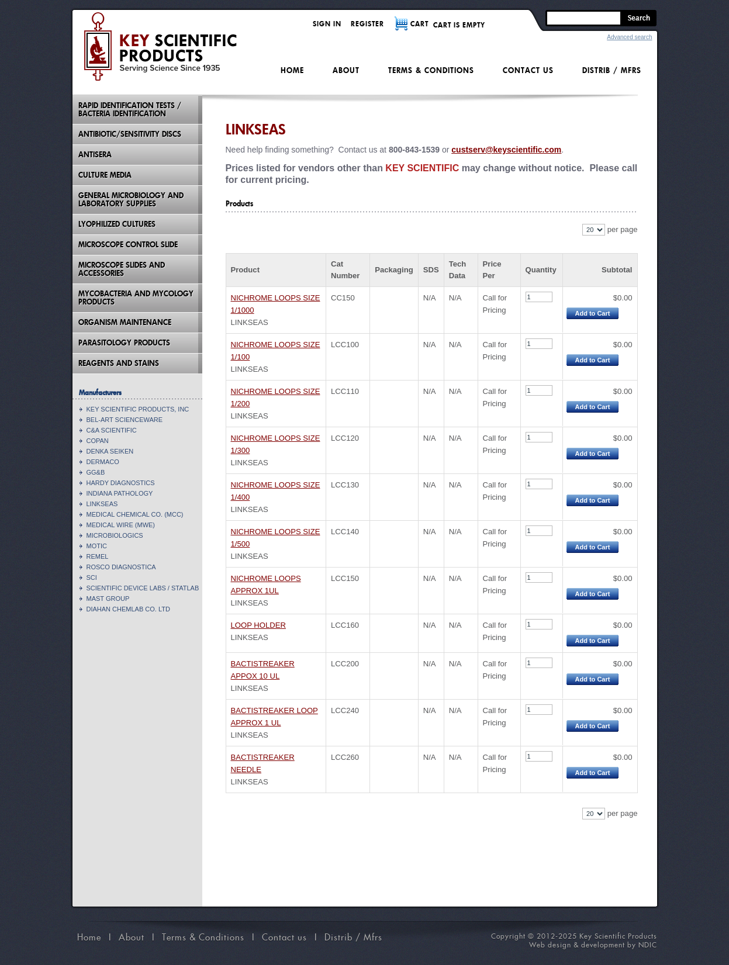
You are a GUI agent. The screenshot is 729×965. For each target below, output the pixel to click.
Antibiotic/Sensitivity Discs (129, 134)
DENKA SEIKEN (110, 451)
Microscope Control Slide (128, 245)
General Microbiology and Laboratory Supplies (131, 200)
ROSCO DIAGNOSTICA (121, 566)
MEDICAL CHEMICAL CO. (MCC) (135, 514)
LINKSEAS (102, 503)
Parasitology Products (124, 343)
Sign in (327, 23)
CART (419, 23)
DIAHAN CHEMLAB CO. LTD (128, 609)
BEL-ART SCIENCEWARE (125, 419)
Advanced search (629, 37)
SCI (92, 577)
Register (367, 23)
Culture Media (105, 175)
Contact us (528, 70)
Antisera (95, 155)
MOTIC (97, 545)
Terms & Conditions (431, 70)
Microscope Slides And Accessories (121, 269)
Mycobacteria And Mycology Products (136, 298)
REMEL (98, 556)
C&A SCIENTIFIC (112, 430)
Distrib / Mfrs (611, 70)
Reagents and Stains (118, 363)
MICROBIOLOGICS (115, 535)
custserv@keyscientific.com (506, 149)
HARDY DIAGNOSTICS (121, 482)
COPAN (98, 440)
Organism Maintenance (124, 322)
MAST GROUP (108, 598)
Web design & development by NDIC (593, 944)
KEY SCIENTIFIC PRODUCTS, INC (138, 409)
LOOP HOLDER (258, 625)
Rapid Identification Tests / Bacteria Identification (129, 110)
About (346, 70)
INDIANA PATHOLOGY (120, 493)
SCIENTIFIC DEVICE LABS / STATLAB (143, 588)
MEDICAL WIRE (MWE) (121, 524)
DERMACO (103, 461)
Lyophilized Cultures (117, 224)
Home (292, 70)
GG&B (96, 472)
